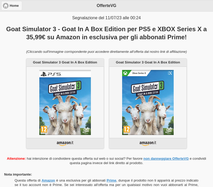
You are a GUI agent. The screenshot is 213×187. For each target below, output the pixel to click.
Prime (111, 180)
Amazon (48, 180)
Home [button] (14, 6)
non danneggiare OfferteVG (166, 158)
